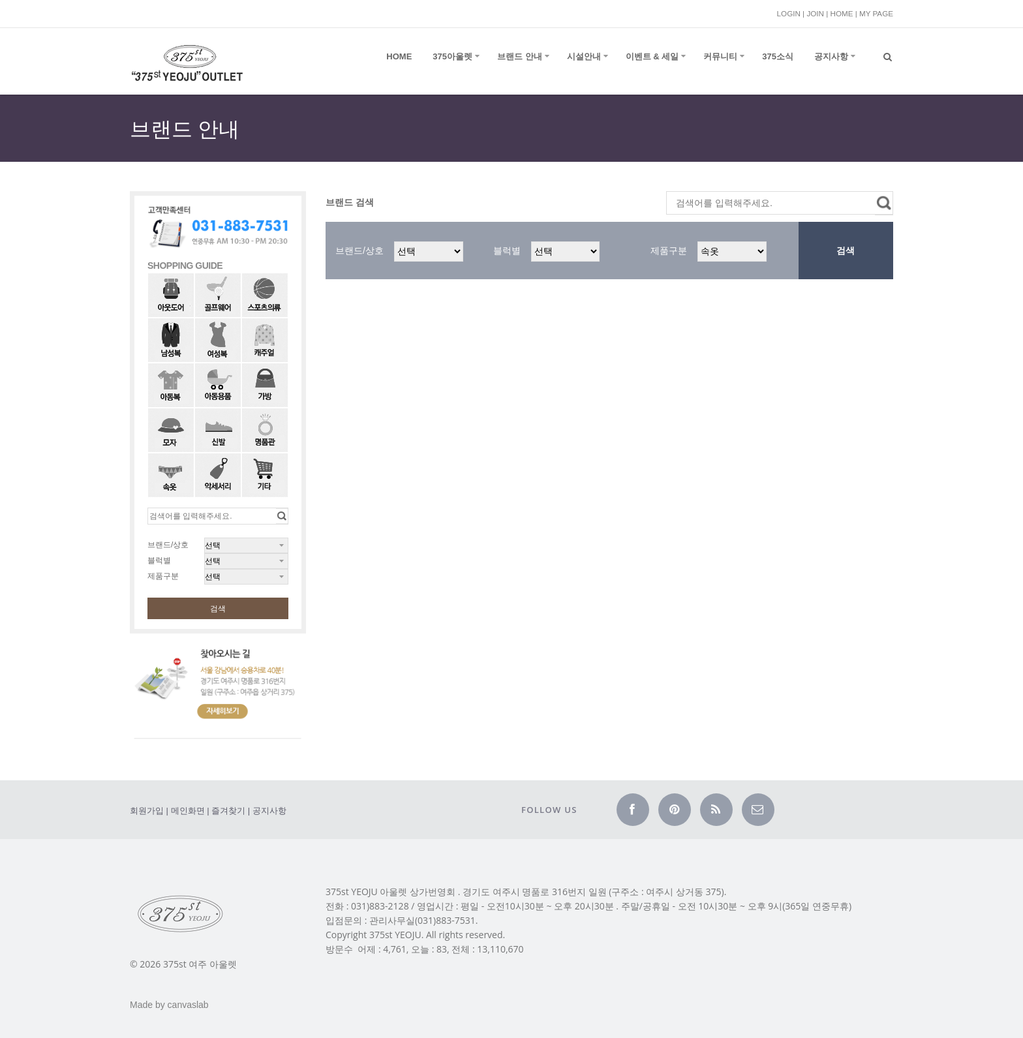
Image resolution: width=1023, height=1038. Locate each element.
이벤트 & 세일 (652, 56)
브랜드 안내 (519, 56)
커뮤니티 (720, 56)
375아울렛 (452, 56)
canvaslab (188, 1005)
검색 (218, 608)
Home (399, 56)
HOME (841, 13)
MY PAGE (876, 13)
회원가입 (147, 811)
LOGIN (789, 13)
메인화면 (188, 811)
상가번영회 (432, 892)
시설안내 (584, 56)
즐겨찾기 (228, 811)
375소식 (777, 56)
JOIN (815, 13)
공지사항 (831, 56)
